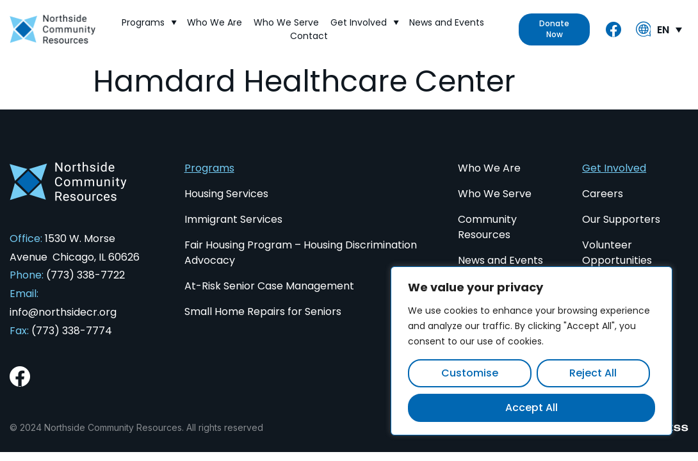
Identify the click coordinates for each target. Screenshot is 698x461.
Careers (602, 193)
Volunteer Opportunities (617, 253)
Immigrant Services (233, 219)
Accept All (531, 407)
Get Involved (364, 22)
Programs (148, 22)
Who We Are (214, 22)
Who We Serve (286, 22)
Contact (309, 35)
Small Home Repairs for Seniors (262, 311)
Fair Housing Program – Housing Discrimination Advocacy (300, 253)
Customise (469, 373)
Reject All (593, 373)
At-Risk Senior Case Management (269, 286)
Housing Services (226, 193)
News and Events (446, 22)
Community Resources (487, 227)
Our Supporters (621, 219)
